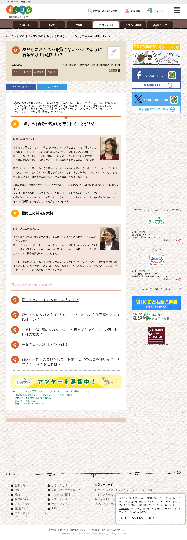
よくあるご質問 (60, 494)
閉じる (152, 518)
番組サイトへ (170, 240)
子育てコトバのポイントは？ (45, 344)
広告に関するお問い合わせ (115, 530)
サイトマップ (59, 503)
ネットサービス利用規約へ (132, 518)
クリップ (113, 52)
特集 (17, 489)
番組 (17, 494)
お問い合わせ (59, 499)
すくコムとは (59, 485)
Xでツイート (51, 86)
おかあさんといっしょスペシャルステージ (120, 489)
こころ (16, 72)
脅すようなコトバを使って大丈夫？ (50, 300)
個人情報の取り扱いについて (74, 530)
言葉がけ (51, 72)
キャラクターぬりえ (106, 494)
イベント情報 (22, 503)
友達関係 (39, 72)
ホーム (10, 36)
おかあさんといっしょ (108, 499)
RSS (54, 508)
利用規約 (53, 530)
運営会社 (95, 530)
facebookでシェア (21, 86)
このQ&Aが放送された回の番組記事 (33, 284)
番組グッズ (21, 508)
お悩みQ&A (23, 36)
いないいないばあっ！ (108, 503)
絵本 (150, 489)
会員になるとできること (65, 489)
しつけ (27, 72)
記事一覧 (20, 485)
